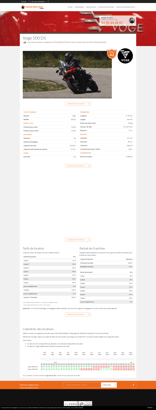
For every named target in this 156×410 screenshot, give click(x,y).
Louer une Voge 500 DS (76, 104)
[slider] (47, 358)
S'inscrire (107, 385)
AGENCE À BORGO (91, 7)
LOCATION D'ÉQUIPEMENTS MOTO (125, 7)
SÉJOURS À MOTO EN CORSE (106, 7)
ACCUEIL (70, 7)
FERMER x (150, 407)
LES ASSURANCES (79, 7)
